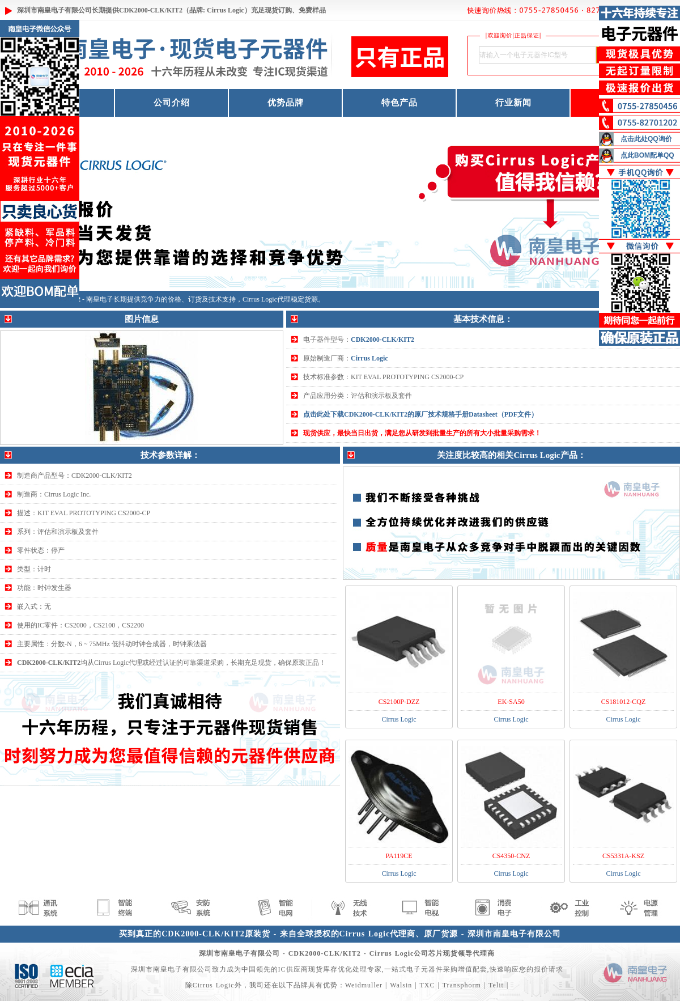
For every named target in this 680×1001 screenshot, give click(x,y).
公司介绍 (172, 102)
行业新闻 (513, 102)
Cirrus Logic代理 (267, 299)
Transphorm (462, 985)
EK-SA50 (511, 702)
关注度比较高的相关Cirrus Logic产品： (511, 455)
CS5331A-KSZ (623, 856)
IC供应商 (293, 969)
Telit (496, 985)
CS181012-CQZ (623, 702)
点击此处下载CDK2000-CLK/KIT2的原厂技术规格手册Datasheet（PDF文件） (420, 414)
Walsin (401, 985)
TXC (427, 985)
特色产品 (399, 102)
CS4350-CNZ (511, 856)
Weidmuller (363, 985)
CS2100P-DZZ (399, 702)
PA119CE (398, 856)
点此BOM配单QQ (647, 155)
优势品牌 (285, 102)
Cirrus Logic (369, 358)
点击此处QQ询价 (646, 139)
